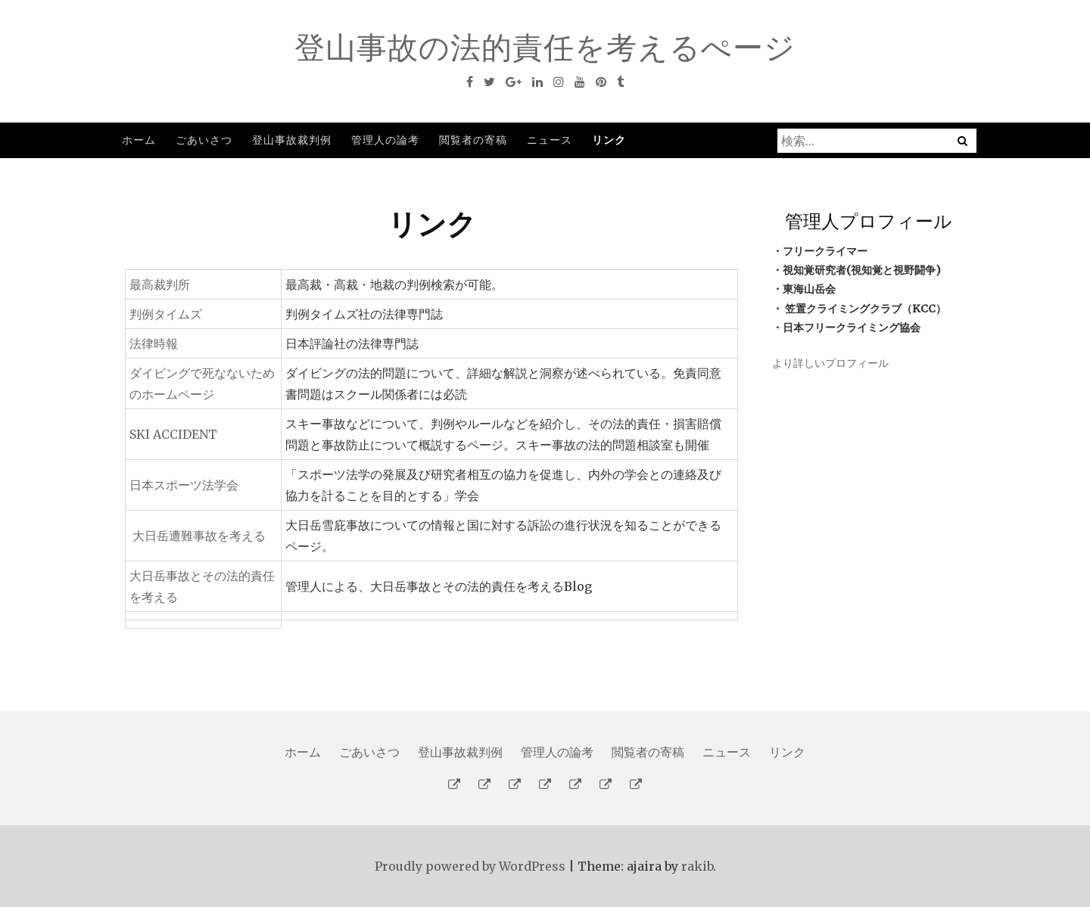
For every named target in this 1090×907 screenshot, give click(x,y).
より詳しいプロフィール (830, 363)
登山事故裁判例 (292, 139)
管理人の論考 (385, 139)
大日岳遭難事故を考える (199, 535)
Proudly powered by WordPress (470, 866)
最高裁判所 (159, 284)
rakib (697, 866)
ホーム (139, 139)
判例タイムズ (165, 313)
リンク (609, 139)
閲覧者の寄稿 (473, 139)
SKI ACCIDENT (173, 434)
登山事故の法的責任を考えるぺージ (545, 47)
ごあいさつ (204, 139)
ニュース (549, 139)
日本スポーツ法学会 (183, 484)
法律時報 (153, 343)
